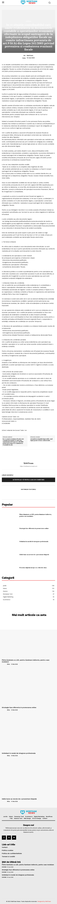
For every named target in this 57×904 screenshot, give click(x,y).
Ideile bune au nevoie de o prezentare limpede (34, 554)
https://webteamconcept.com (28, 466)
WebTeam (30, 55)
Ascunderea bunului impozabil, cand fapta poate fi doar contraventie (41, 439)
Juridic (28, 21)
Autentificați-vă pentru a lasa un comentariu (28, 480)
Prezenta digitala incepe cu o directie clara (33, 567)
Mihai (8, 664)
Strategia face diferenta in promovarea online (34, 528)
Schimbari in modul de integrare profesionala (33, 541)
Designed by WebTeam (44, 901)
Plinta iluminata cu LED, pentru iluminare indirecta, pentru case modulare (25, 661)
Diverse (4, 867)
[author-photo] (4, 664)
